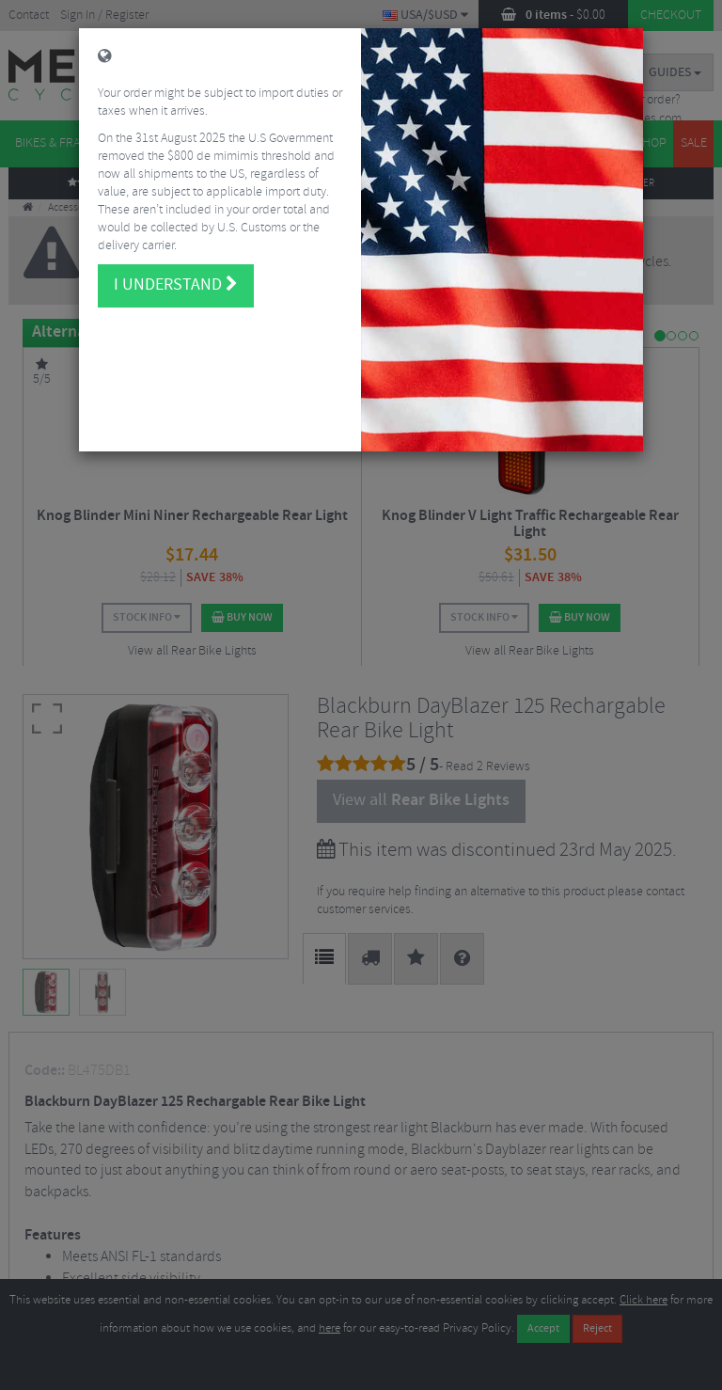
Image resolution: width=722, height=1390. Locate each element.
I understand (176, 245)
